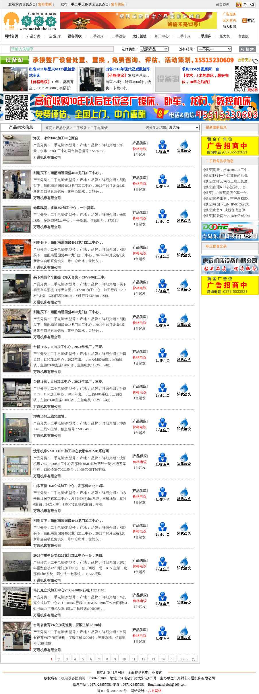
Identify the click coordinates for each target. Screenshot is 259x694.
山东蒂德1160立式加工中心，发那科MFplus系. (68, 486)
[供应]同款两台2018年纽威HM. (227, 216)
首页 (48, 128)
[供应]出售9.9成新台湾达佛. (225, 210)
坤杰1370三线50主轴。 (50, 416)
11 (134, 659)
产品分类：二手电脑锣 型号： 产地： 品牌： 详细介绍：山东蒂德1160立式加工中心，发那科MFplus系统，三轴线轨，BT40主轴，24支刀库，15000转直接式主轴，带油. (79, 498)
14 (163, 659)
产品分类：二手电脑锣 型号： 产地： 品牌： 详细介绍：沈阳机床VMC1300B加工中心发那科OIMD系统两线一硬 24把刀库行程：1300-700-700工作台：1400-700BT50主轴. (79, 464)
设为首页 (229, 20)
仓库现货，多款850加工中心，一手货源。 (65, 208)
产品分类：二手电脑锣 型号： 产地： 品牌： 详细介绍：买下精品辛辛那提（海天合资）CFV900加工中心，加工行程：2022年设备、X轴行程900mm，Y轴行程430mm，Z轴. (79, 290)
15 (172, 659)
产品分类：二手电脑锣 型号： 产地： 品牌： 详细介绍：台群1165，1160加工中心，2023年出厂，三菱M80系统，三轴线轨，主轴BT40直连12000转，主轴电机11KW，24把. (79, 359)
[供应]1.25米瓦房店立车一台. (226, 193)
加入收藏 (229, 27)
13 (153, 659)
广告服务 (229, 14)
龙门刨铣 (139, 36)
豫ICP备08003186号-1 (113, 691)
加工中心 (162, 36)
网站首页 (11, 36)
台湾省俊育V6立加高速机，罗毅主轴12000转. (67, 625)
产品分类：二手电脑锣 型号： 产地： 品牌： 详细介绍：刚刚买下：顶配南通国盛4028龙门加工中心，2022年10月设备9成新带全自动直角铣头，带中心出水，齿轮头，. (79, 185)
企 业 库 (55, 36)
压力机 (225, 36)
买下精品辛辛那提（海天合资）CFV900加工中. (69, 277)
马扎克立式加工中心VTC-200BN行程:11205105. (69, 590)
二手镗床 (97, 36)
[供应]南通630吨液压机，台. (225, 187)
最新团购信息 (216, 127)
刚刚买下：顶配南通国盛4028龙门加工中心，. (68, 173)
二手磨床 (204, 36)
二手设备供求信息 (219, 161)
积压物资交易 (216, 246)
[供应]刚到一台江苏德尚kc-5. (226, 176)
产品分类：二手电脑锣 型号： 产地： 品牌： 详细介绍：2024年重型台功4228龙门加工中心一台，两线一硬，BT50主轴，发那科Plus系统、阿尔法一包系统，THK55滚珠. (80, 568)
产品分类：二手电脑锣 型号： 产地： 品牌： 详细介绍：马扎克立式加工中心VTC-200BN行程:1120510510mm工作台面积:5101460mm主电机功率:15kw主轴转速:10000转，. (80, 603)
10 (124, 659)
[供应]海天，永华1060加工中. (226, 170)
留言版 (243, 36)
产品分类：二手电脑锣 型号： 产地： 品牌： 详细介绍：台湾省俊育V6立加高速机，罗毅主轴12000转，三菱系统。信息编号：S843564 (79, 637)
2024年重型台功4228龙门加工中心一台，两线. (68, 555)
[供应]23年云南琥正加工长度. (226, 181)
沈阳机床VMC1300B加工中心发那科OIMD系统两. (71, 451)
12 (143, 659)
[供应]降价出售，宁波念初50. (226, 199)
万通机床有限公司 (47, 157)
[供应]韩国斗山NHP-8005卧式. (227, 204)
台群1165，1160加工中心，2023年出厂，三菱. (68, 347)
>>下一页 (188, 659)
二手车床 (184, 36)
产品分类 (33, 36)
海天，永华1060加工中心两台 (55, 138)
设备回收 (75, 36)
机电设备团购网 (73, 678)
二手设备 (119, 36)
